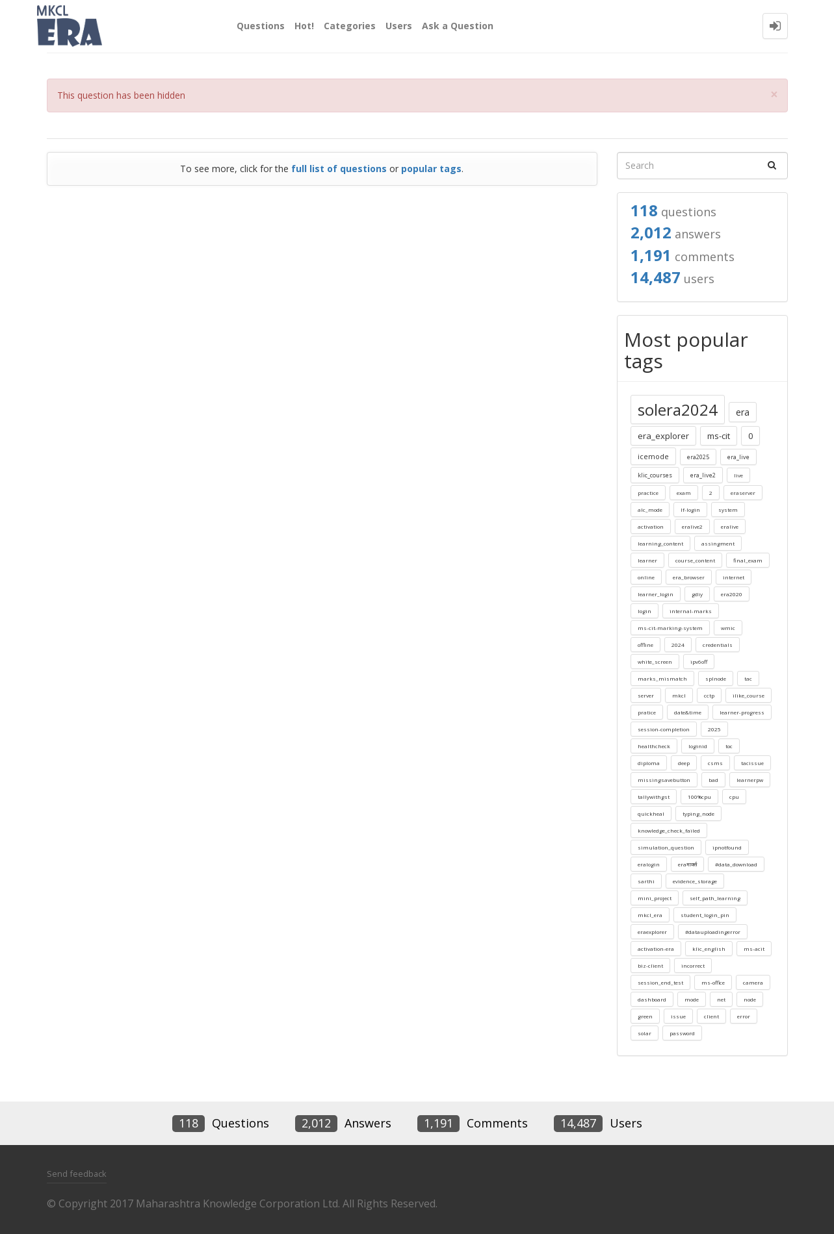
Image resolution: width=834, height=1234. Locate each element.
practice (648, 492)
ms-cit (718, 436)
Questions (261, 25)
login (644, 610)
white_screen (655, 661)
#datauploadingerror (712, 931)
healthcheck (654, 745)
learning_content (660, 543)
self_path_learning (715, 897)
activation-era (656, 948)
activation (651, 526)
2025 (714, 729)
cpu (734, 796)
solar (644, 1033)
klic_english (708, 948)
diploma (649, 762)
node (750, 999)
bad (713, 779)
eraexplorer (652, 931)
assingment (718, 543)
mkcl (679, 695)
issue (678, 1016)
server (646, 695)
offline (645, 644)
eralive (729, 526)
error (743, 1016)
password (682, 1033)
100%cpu (699, 796)
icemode (653, 456)
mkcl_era (650, 914)
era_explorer (663, 436)
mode (691, 999)
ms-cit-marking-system (670, 627)
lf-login (690, 509)
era (742, 412)
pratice (647, 712)
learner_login (655, 594)
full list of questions (339, 168)
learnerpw (749, 779)
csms (715, 762)
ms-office (713, 982)
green (645, 1016)
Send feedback (77, 1173)
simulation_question (666, 847)
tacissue (752, 762)
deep (684, 762)
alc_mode (650, 509)
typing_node (698, 813)
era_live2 (703, 475)
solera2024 (678, 409)
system (728, 509)
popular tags (431, 168)
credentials (718, 644)
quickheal (651, 813)
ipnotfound (727, 847)
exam (684, 492)
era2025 (698, 457)
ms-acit (754, 948)
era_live (738, 457)
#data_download (736, 864)
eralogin (649, 864)
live (738, 475)
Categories (350, 25)
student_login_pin (705, 914)
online (646, 577)
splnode (715, 678)
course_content (695, 560)
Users (398, 25)
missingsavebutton (664, 779)
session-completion (664, 729)
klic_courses (655, 475)
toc (729, 745)
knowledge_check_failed (669, 830)
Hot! (304, 25)
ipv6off (698, 661)
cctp (709, 695)
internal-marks (691, 610)
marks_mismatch (662, 678)
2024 (677, 644)
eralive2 (692, 526)
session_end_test (660, 982)
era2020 (731, 594)
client (711, 1016)
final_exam (747, 560)
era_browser (689, 577)
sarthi (646, 881)
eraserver (743, 492)
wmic (728, 627)
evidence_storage (695, 881)
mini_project (654, 897)
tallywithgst (654, 796)
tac (748, 678)
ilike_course (748, 695)
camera (753, 982)
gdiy (697, 594)
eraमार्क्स (687, 864)
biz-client (650, 965)
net (721, 999)
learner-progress (742, 712)
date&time (687, 712)
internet (733, 577)
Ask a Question (457, 25)
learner (647, 560)
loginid (697, 745)
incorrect (693, 965)
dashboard (652, 999)
